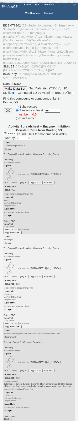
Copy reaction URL (12, 233)
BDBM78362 (24, 174)
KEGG (6, 201)
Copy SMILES (35, 183)
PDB (6, 294)
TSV (53, 88)
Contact (48, 13)
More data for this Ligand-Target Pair (18, 194)
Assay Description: (11, 381)
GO (8, 110)
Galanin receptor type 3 (14, 145)
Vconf (46, 92)
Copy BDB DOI (11, 229)
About (27, 4)
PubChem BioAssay (12, 162)
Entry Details (9, 226)
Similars (27, 212)
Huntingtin (8, 239)
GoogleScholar (10, 205)
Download (48, 4)
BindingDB (10, 6)
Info (37, 4)
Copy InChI (48, 183)
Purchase (7, 212)
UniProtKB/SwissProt (12, 203)
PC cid (14, 212)
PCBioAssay (24, 229)
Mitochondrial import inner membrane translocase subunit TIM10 (32, 333)
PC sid (20, 212)
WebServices (32, 13)
